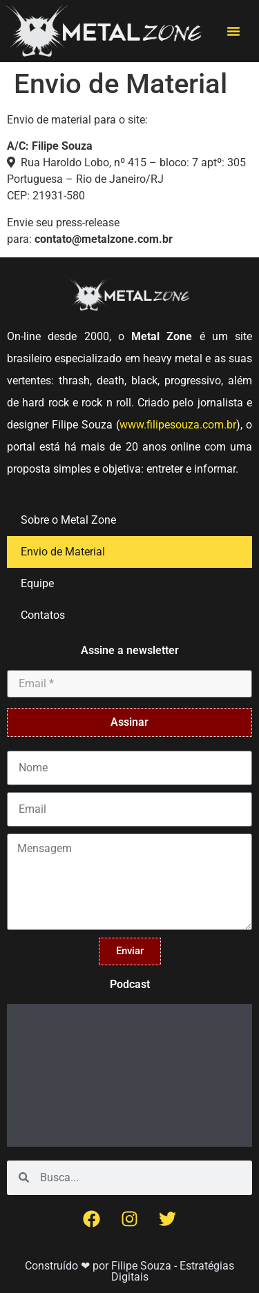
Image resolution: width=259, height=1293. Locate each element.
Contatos (43, 615)
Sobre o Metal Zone (68, 519)
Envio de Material (63, 551)
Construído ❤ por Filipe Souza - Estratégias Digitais (129, 1271)
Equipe (37, 583)
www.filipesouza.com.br (177, 424)
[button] (233, 31)
